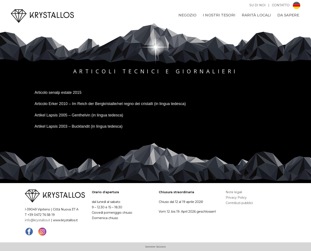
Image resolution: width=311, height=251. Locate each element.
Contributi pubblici (239, 203)
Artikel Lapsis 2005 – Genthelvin (62, 115)
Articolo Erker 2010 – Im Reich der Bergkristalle (75, 104)
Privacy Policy (236, 197)
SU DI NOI (258, 5)
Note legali (234, 192)
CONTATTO (281, 5)
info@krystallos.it (37, 220)
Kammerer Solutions (155, 246)
